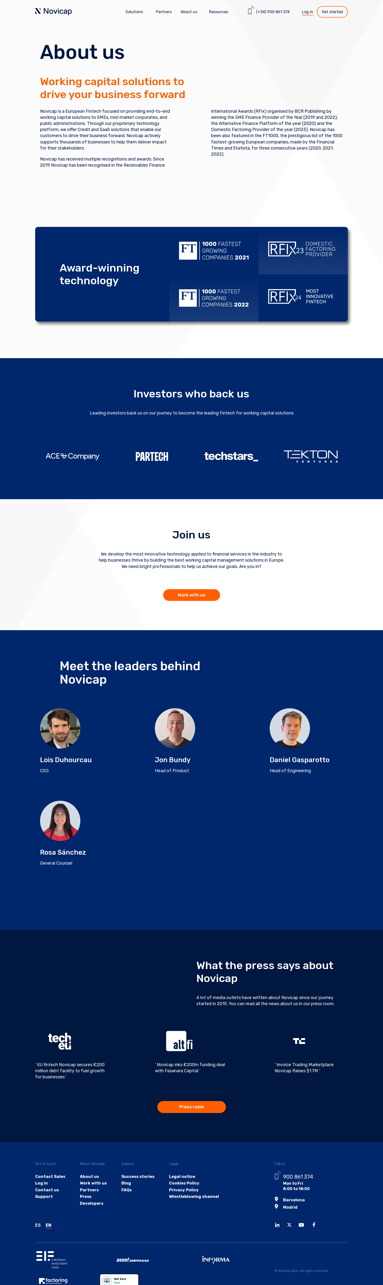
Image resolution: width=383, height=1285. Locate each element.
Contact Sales (49, 1177)
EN (48, 1226)
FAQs (124, 1191)
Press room (191, 1108)
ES (38, 1226)
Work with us (191, 595)
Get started (332, 12)
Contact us (46, 1191)
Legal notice (179, 1177)
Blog (123, 1184)
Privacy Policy (180, 1191)
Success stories (135, 1177)
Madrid (290, 1208)
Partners (164, 12)
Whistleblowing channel (190, 1198)
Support (43, 1198)
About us (88, 1177)
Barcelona (293, 1201)
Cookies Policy (181, 1184)
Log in (307, 12)
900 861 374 (298, 1177)
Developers (90, 1206)
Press (84, 1198)
